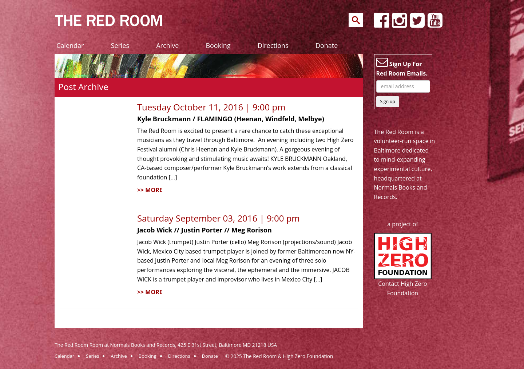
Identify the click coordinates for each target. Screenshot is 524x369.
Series (120, 45)
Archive (167, 45)
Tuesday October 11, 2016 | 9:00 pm (211, 107)
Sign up (387, 101)
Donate (326, 45)
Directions (273, 45)
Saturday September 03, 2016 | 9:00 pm (218, 218)
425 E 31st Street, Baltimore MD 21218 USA (227, 344)
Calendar (70, 45)
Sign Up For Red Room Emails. (402, 66)
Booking (218, 45)
